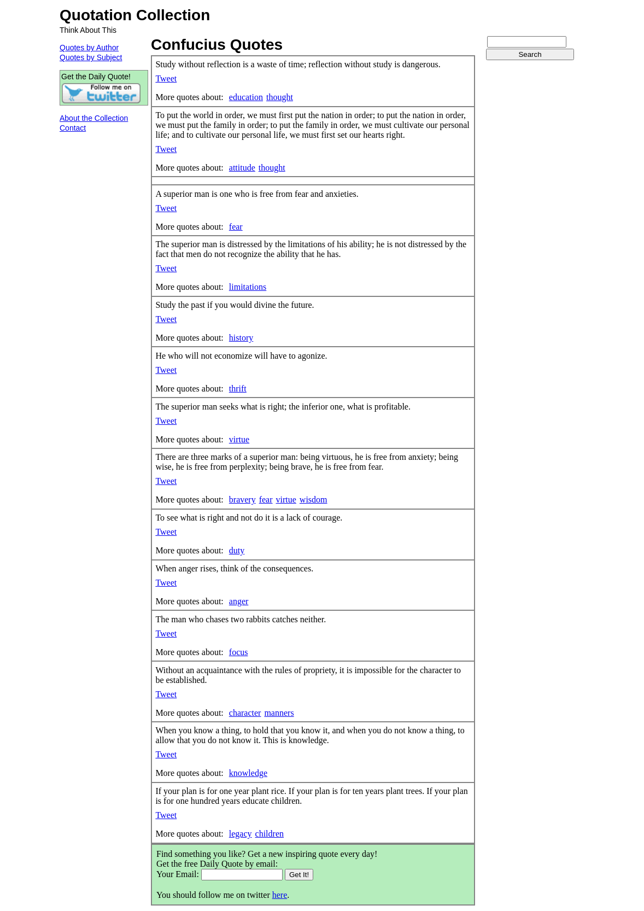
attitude (242, 167)
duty (236, 550)
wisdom (313, 499)
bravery (242, 499)
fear (236, 226)
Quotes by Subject (91, 57)
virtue (239, 439)
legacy (240, 833)
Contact (73, 128)
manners (279, 712)
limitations (247, 286)
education (246, 97)
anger (239, 601)
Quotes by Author (89, 47)
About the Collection (94, 118)
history (241, 337)
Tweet (166, 78)
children (269, 833)
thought (279, 97)
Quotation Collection (135, 15)
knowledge (248, 773)
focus (238, 652)
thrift (238, 388)
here (280, 895)
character (245, 712)
